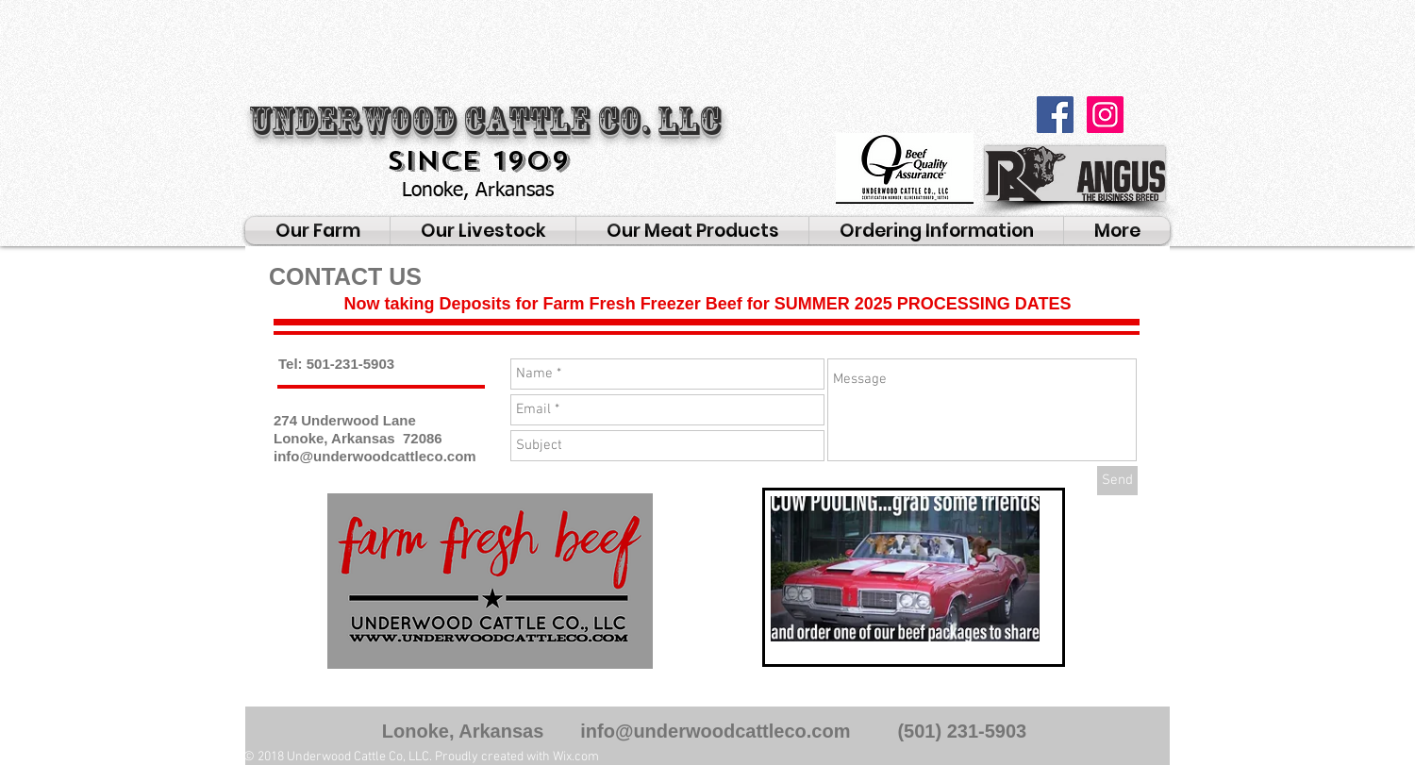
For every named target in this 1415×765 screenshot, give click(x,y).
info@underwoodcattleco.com (375, 456)
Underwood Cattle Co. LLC (485, 120)
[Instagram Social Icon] (1105, 114)
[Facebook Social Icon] (1055, 114)
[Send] (1117, 480)
